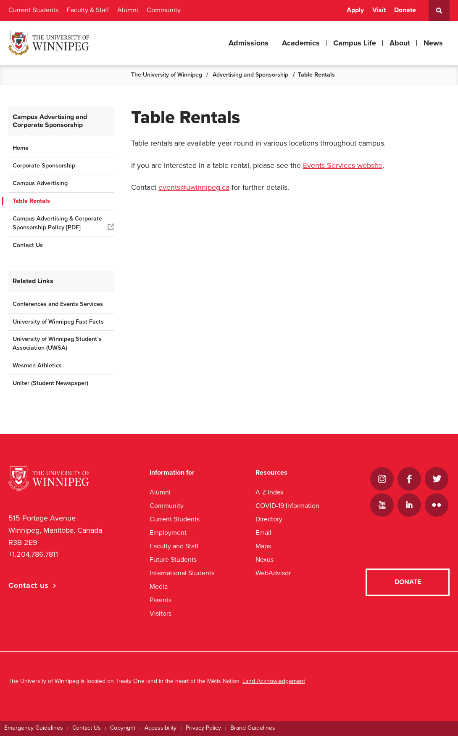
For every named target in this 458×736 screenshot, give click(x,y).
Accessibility (160, 727)
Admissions (248, 43)
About (400, 43)
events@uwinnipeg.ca (193, 187)
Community (164, 10)
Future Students (173, 559)
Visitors (160, 613)
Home (21, 147)
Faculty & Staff (88, 10)
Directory (268, 519)
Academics (301, 43)
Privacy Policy (203, 727)
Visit (379, 10)
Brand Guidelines (252, 727)
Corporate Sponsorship (44, 165)
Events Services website (342, 165)
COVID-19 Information (287, 506)
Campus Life (354, 43)
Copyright (122, 727)
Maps (263, 546)
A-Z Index (269, 492)
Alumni (127, 10)
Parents (160, 600)
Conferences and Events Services (58, 304)
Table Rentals (31, 201)
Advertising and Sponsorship (250, 74)
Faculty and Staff (174, 546)
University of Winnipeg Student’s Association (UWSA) (57, 343)
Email (263, 533)
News (433, 43)
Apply (355, 10)
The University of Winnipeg (166, 74)
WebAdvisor (273, 573)
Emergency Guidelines (33, 727)
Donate (405, 10)
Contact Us (28, 245)
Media (159, 586)
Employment (168, 533)
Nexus (264, 559)
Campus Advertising (40, 183)
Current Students (33, 10)
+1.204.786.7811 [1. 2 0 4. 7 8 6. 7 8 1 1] (33, 554)
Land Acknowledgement (273, 681)
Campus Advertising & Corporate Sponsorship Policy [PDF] (57, 223)
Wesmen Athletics (37, 365)
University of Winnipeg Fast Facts (58, 321)
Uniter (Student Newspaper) (50, 383)
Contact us (28, 585)
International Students (182, 573)
